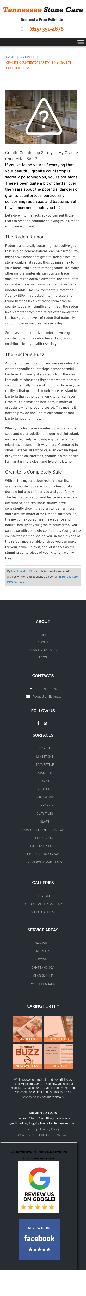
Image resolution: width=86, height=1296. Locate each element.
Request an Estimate (46, 696)
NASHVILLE (43, 943)
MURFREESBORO (43, 984)
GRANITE (44, 789)
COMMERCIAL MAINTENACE (44, 862)
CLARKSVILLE (43, 976)
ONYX (44, 781)
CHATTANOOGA (43, 967)
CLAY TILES (45, 813)
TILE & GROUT (45, 838)
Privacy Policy (50, 1129)
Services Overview (42, 650)
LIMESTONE (44, 756)
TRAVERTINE (45, 765)
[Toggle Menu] (80, 42)
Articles (27, 57)
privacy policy (31, 1097)
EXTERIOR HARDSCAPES (45, 854)
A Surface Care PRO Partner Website (43, 1135)
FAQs (43, 657)
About (43, 642)
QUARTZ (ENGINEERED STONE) (44, 830)
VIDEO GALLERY (43, 912)
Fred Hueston (19, 571)
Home (10, 57)
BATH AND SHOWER (44, 846)
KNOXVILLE (43, 959)
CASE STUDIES (42, 896)
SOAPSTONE (45, 797)
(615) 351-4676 (46, 29)
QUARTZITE (44, 773)
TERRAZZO (45, 805)
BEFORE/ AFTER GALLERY (43, 904)
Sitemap (32, 1129)
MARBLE (45, 748)
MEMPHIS (43, 951)
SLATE (44, 822)
